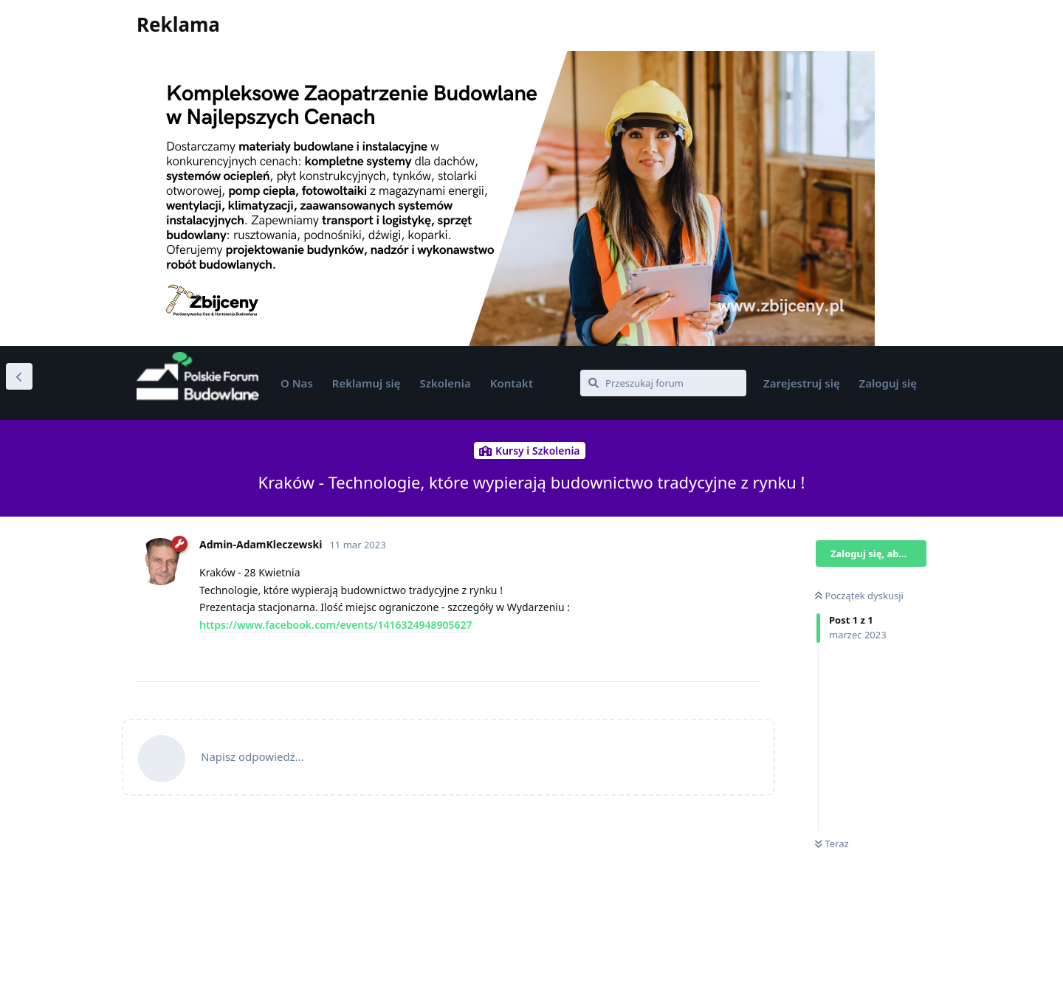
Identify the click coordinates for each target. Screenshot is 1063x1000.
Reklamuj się (366, 383)
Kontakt (511, 383)
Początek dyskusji (859, 595)
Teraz (832, 843)
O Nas (297, 383)
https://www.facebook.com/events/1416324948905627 (335, 625)
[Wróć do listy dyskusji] (19, 376)
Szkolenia (445, 383)
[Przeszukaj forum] (663, 383)
